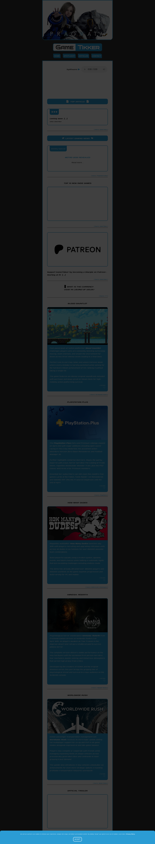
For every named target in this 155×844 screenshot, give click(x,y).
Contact (96, 56)
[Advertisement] (77, 88)
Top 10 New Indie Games (77, 183)
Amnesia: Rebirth (91, 635)
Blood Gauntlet (93, 348)
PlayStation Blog (77, 167)
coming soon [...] (58, 119)
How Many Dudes (79, 543)
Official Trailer (77, 790)
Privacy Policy (130, 834)
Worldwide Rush (58, 739)
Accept (77, 839)
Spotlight (69, 56)
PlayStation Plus (62, 443)
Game (77, 47)
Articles (83, 56)
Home (57, 56)
